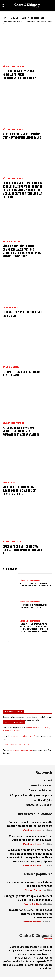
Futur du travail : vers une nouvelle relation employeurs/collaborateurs (20, 74)
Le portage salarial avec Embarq (16, 745)
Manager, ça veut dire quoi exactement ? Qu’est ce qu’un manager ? (27, 898)
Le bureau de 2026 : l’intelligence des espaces (22, 314)
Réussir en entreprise (13, 66)
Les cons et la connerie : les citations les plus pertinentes (28, 884)
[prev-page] (4, 641)
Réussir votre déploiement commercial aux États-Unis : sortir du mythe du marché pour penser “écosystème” (22, 251)
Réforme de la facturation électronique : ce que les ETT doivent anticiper (19, 490)
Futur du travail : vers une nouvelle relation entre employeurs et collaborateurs (21, 431)
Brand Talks (9, 482)
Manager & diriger (12, 307)
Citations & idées (11, 367)
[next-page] (8, 641)
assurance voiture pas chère (25, 736)
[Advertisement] (27, 677)
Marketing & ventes (12, 241)
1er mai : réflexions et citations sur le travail (21, 373)
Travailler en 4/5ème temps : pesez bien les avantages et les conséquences (29, 913)
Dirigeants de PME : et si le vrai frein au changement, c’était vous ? (22, 549)
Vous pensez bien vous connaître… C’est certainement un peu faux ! (23, 135)
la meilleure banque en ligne (21, 750)
